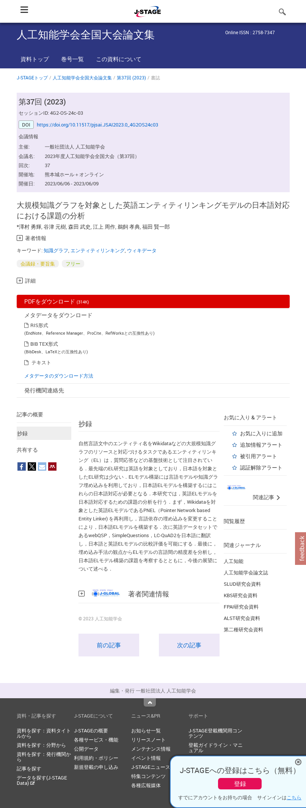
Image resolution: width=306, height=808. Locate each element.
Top (150, 702)
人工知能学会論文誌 (246, 572)
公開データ (86, 748)
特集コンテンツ (148, 776)
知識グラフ (56, 250)
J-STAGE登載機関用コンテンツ (215, 733)
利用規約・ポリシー (96, 757)
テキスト (41, 362)
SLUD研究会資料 (242, 583)
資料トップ (34, 59)
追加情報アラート (261, 444)
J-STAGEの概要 (91, 730)
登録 (240, 784)
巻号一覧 (72, 59)
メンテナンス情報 (151, 748)
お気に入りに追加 (261, 433)
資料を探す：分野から (41, 745)
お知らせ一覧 (146, 730)
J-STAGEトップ (32, 77)
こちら (294, 797)
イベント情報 (146, 757)
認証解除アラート (261, 467)
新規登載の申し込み (96, 767)
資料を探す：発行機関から (44, 757)
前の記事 (109, 645)
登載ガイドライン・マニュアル (215, 748)
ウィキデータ (142, 250)
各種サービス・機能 (96, 739)
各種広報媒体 (146, 785)
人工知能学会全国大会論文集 (82, 77)
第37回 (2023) (131, 77)
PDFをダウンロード (56, 301)
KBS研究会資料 (240, 595)
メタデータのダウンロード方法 (58, 375)
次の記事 (189, 645)
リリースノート (148, 739)
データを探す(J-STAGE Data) (42, 780)
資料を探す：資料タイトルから (44, 733)
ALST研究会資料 (242, 618)
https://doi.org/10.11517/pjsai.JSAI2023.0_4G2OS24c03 (97, 124)
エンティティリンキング (98, 250)
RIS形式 (39, 325)
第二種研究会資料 (243, 629)
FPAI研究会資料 (241, 606)
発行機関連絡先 (44, 390)
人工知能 (233, 561)
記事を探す (29, 768)
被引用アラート (258, 456)
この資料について (118, 59)
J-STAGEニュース (150, 767)
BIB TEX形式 (44, 343)
